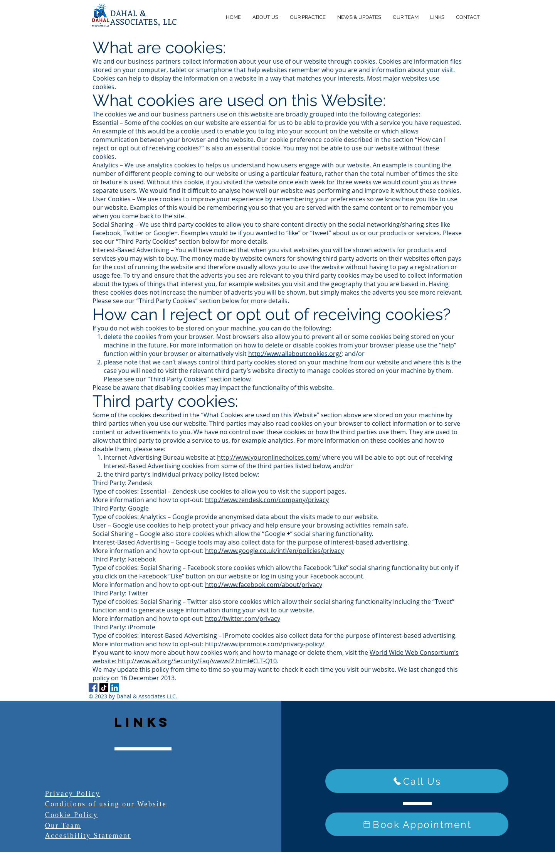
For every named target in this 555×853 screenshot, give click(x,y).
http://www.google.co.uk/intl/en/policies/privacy (274, 550)
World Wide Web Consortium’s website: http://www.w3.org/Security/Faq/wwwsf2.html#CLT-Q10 (275, 656)
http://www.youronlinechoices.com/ (269, 457)
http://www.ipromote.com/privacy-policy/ (265, 644)
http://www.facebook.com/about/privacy (263, 584)
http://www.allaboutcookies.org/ (294, 353)
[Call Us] (416, 781)
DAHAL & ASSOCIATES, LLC (143, 17)
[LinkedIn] (114, 687)
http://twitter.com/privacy (242, 618)
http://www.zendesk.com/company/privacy (267, 500)
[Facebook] (93, 687)
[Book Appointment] (416, 824)
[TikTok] (103, 687)
